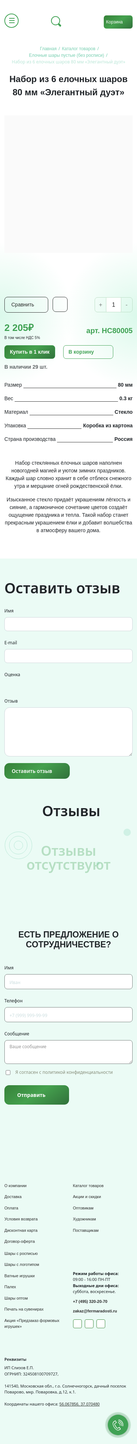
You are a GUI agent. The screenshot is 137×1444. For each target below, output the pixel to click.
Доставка (13, 1196)
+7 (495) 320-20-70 (90, 1301)
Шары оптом (16, 1298)
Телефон (13, 1001)
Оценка (12, 674)
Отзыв (11, 701)
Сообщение (16, 1034)
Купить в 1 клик (30, 352)
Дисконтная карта (21, 1230)
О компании (15, 1185)
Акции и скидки (87, 1196)
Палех (10, 1287)
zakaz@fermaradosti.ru (95, 1311)
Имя (9, 611)
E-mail (10, 643)
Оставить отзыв (32, 770)
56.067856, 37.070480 (80, 1404)
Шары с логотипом (21, 1264)
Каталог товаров (88, 1185)
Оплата (11, 1208)
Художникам (84, 1219)
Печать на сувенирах (23, 1309)
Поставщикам (86, 1230)
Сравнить (22, 304)
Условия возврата (21, 1219)
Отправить (31, 1094)
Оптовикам (83, 1208)
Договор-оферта (19, 1241)
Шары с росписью (21, 1253)
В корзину (81, 352)
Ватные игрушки (19, 1276)
